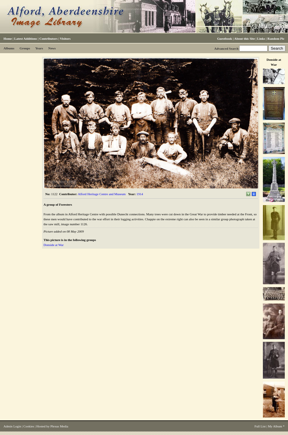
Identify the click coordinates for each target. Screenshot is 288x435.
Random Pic (276, 38)
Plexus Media (59, 426)
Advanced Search (226, 48)
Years (39, 48)
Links (261, 38)
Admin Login (12, 426)
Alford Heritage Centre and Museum (102, 194)
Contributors (48, 38)
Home (8, 38)
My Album (275, 426)
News (51, 48)
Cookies (28, 426)
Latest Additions (25, 38)
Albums (9, 48)
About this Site (244, 38)
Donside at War (54, 245)
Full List (260, 426)
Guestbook (224, 38)
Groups (25, 48)
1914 (139, 194)
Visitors (65, 38)
